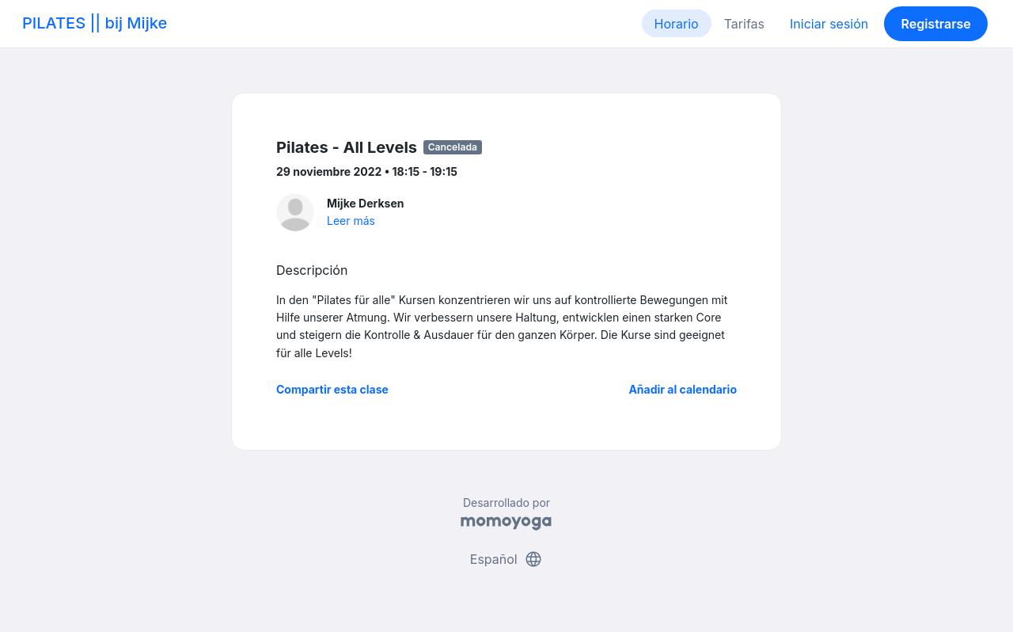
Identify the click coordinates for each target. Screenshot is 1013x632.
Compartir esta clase (332, 389)
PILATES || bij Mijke (94, 22)
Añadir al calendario (682, 389)
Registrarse (935, 24)
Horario (676, 24)
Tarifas (744, 24)
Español (506, 559)
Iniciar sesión (829, 24)
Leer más (351, 220)
